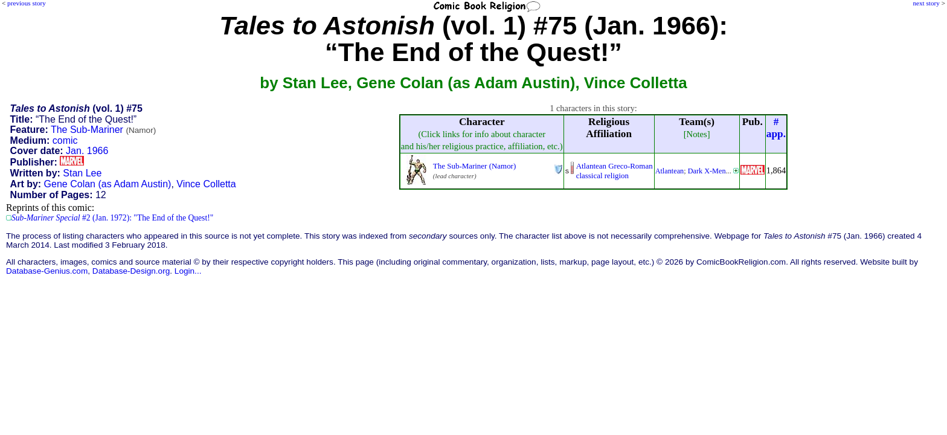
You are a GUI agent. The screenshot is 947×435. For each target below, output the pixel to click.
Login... (188, 271)
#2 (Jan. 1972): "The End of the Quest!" (112, 217)
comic (65, 140)
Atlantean (669, 171)
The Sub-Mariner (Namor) (474, 165)
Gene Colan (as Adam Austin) (108, 184)
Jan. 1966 (87, 151)
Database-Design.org (131, 271)
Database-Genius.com (47, 271)
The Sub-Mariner (103, 129)
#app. (776, 128)
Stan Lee (82, 173)
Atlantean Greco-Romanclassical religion (614, 170)
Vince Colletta (206, 184)
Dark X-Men (707, 171)
